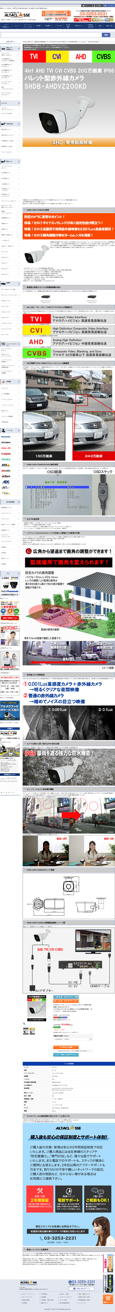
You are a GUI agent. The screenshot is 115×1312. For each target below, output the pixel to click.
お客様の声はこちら (10, 637)
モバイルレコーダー (6, 329)
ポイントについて (27, 1297)
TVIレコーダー (5, 306)
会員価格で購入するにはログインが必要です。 (66, 1032)
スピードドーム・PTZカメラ (8, 201)
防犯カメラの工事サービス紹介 (10, 712)
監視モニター (4, 410)
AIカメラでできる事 (6, 113)
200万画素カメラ (5, 178)
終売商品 (3, 564)
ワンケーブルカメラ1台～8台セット (6, 93)
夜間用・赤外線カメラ (7, 235)
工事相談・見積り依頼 (47, 1300)
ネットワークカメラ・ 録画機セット (7, 361)
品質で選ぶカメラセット (7, 135)
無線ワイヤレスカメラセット (7, 88)
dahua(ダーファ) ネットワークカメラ (6, 355)
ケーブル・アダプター (7, 399)
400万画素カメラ (5, 172)
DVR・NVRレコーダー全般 (8, 289)
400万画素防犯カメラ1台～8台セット (6, 65)
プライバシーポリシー (66, 1297)
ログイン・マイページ (28, 1294)
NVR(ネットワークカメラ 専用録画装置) (7, 366)
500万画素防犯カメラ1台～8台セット (6, 71)
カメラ (17, 25)
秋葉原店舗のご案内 (84, 1300)
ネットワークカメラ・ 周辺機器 (7, 372)
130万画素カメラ (5, 184)
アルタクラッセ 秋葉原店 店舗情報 (8, 760)
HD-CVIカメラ (5, 274)
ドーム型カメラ (5, 240)
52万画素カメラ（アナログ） (5, 189)
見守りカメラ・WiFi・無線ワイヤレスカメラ (7, 206)
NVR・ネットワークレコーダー (9, 295)
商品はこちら (10, 587)
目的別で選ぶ (9, 124)
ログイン (87, 5)
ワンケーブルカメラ (6, 152)
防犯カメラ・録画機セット (9, 48)
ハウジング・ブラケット (7, 405)
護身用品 (3, 547)
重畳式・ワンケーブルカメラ (6, 212)
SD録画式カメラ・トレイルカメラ (6, 195)
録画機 (38, 25)
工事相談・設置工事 (90, 26)
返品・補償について (84, 1294)
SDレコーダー (4, 334)
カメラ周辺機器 (5, 394)
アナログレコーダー (6, 323)
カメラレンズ (4, 388)
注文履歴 (98, 5)
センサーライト (5, 519)
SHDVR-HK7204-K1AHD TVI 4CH (45, 300)
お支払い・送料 (64, 1294)
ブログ (8, 573)
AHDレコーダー (5, 317)
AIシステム (4, 103)
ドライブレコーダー (6, 541)
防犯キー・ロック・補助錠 (8, 524)
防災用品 (3, 552)
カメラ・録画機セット (6, 26)
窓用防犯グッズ (5, 530)
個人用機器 (68, 26)
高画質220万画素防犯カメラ (41, 41)
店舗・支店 (109, 25)
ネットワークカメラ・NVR (28, 26)
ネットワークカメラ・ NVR (12, 345)
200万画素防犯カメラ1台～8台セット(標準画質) (7, 60)
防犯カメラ (9, 161)
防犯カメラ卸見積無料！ (10, 687)
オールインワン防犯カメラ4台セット (6, 54)
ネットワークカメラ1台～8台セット (6, 82)
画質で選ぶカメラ (5, 129)
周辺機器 (47, 25)
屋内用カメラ (4, 223)
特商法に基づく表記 (84, 1297)
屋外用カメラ (4, 229)
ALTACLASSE (55, 1309)
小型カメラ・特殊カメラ (7, 246)
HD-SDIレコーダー (6, 300)
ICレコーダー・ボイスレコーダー (5, 535)
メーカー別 (58, 25)
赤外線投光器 (4, 422)
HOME (24, 41)
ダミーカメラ (4, 251)
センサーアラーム (5, 513)
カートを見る (109, 5)
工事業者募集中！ (10, 662)
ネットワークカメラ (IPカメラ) (6, 349)
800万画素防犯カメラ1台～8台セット (6, 76)
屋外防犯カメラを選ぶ (7, 146)
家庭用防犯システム (6, 507)
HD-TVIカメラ (4, 268)
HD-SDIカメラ (4, 257)
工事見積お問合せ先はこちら (10, 612)
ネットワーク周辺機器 (7, 416)
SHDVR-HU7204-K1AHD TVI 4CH (92, 300)
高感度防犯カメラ (5, 218)
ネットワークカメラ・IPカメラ (7, 167)
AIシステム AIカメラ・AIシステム (7, 108)
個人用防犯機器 (10, 502)
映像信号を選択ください (61, 1036)
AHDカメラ (4, 263)
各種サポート (79, 25)
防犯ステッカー (5, 558)
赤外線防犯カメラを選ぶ (7, 140)
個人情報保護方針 (65, 1303)
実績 (100, 25)
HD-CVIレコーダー (6, 312)
